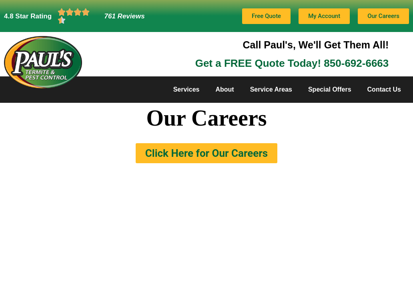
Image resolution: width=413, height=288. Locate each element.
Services (186, 89)
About (224, 89)
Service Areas (271, 89)
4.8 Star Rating (28, 16)
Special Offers (329, 89)
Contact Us (384, 89)
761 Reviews (124, 16)
